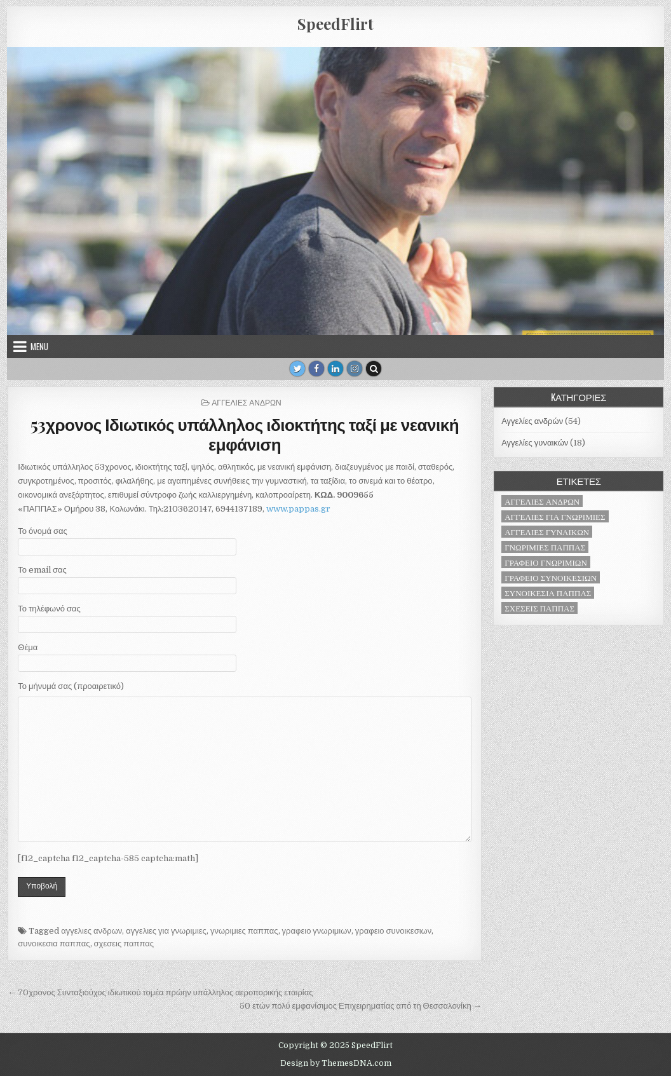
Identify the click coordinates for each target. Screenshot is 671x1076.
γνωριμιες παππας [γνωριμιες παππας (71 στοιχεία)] (545, 547)
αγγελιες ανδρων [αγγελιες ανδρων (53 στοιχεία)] (542, 501)
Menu (39, 346)
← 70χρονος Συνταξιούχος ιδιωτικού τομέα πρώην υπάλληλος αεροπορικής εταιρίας (160, 992)
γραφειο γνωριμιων (316, 931)
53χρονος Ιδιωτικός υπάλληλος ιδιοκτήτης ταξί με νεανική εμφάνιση (244, 434)
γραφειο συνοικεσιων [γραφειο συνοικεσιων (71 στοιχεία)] (551, 577)
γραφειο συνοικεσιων (393, 931)
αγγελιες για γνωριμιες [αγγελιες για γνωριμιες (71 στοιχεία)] (555, 516)
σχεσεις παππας (124, 943)
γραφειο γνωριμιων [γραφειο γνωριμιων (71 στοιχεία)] (546, 562)
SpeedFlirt (335, 23)
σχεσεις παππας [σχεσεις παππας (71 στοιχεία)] (539, 608)
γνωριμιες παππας (244, 931)
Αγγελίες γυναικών (534, 442)
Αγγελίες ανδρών (246, 402)
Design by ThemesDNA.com (335, 1063)
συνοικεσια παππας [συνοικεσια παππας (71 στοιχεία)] (548, 593)
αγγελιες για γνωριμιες (166, 931)
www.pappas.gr (298, 509)
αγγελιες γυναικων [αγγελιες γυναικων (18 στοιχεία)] (547, 532)
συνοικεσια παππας (54, 943)
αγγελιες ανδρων (91, 931)
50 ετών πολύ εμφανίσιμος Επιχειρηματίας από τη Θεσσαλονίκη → (361, 1006)
